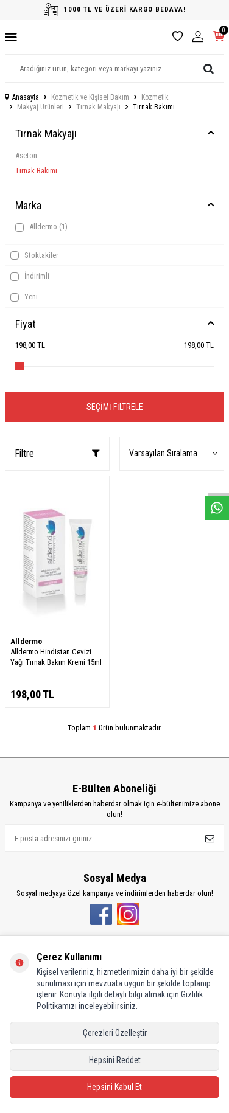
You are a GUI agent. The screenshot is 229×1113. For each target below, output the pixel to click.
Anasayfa (22, 97)
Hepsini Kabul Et (114, 1087)
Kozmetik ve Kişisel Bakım (90, 97)
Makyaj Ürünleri (40, 107)
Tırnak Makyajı (98, 107)
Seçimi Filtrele (114, 407)
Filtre (57, 453)
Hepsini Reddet (115, 1060)
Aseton (26, 155)
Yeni (24, 297)
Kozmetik (155, 97)
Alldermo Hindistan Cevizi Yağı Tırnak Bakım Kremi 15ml (56, 657)
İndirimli (29, 276)
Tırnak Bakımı (36, 170)
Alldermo (41, 227)
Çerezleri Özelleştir (115, 1033)
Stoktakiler (34, 255)
